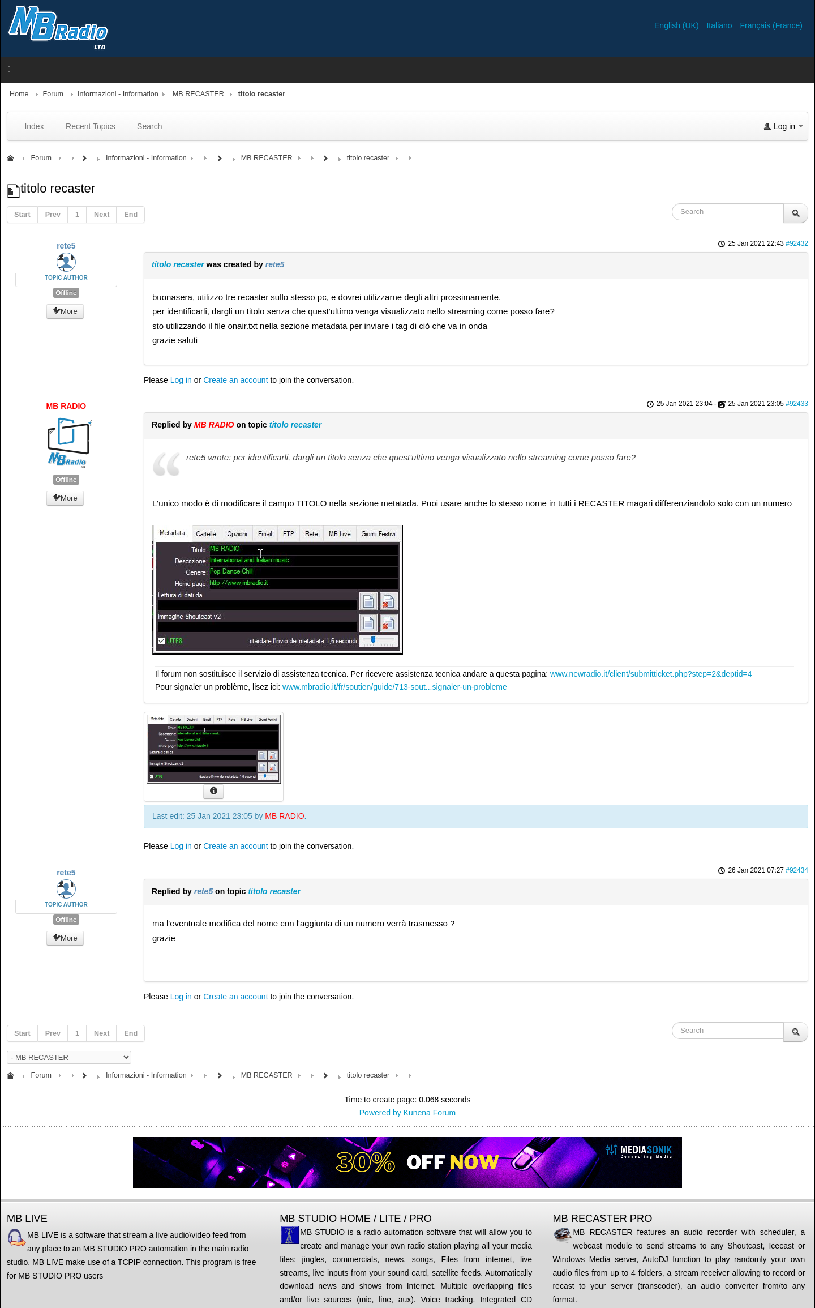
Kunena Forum (430, 1112)
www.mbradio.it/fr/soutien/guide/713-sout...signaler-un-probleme (394, 686)
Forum (53, 94)
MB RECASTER (198, 94)
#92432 (797, 243)
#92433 (797, 404)
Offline (65, 293)
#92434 (797, 870)
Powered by (380, 1112)
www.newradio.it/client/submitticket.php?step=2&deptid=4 (651, 673)
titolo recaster (178, 264)
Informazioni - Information (118, 94)
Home (19, 94)
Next (101, 215)
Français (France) (771, 25)
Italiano (720, 25)
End (131, 215)
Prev (53, 215)
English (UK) (677, 25)
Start (22, 215)
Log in (181, 379)
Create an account (235, 379)
